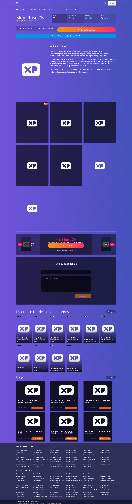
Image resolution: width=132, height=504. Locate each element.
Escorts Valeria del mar (56, 472)
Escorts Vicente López (89, 481)
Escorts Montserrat (71, 453)
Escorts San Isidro (38, 481)
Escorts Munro (37, 479)
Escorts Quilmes (70, 493)
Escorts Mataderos (21, 453)
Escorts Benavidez (55, 475)
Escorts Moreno (37, 488)
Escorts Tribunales (105, 458)
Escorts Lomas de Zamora (40, 493)
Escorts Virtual (87, 462)
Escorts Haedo (54, 486)
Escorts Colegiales (105, 449)
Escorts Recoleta (104, 456)
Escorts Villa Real (37, 462)
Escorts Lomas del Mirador (90, 486)
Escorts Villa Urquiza (71, 462)
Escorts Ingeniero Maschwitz (74, 477)
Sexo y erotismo (108, 404)
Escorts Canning (87, 491)
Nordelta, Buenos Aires (28, 21)
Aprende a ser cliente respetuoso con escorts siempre (97, 428)
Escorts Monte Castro (56, 453)
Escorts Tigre (69, 481)
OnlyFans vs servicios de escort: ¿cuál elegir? (32, 428)
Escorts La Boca (70, 451)
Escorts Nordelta (54, 479)
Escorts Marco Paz (105, 486)
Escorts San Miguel (55, 481)
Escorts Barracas (71, 447)
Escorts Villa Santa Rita (56, 462)
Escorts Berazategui (71, 491)
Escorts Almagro (37, 447)
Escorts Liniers (104, 451)
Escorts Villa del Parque (56, 460)
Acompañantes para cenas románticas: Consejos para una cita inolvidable (63, 428)
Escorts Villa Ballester (22, 484)
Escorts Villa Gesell (105, 472)
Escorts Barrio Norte (88, 447)
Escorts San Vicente (88, 493)
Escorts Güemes (87, 470)
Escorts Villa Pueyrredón (22, 462)
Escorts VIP (73, 248)
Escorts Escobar (20, 477)
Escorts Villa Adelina (105, 481)
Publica (111, 3)
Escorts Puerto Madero (89, 456)
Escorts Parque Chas (55, 456)
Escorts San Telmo (88, 458)
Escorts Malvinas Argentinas (107, 477)
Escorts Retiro (20, 458)
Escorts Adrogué (20, 491)
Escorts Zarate (54, 484)
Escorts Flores (37, 451)
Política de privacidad (37, 500)
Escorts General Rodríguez (40, 486)
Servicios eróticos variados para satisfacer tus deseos (31, 397)
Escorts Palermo (104, 453)
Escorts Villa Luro (87, 460)
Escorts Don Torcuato (106, 475)
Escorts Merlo (20, 488)
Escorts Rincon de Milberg (107, 479)
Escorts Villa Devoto (71, 460)
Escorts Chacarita (71, 449)
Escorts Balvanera (54, 447)
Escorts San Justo (88, 488)
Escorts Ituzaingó (71, 486)
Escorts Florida (37, 477)
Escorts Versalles (20, 460)
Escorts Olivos (70, 479)
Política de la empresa (23, 500)
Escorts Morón (54, 488)
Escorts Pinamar (20, 472)
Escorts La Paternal (88, 451)
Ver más (111, 309)
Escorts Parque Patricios (73, 456)
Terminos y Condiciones (53, 500)
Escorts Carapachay (88, 475)
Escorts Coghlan (87, 449)
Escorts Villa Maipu (38, 484)
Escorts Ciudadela (21, 486)
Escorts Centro (37, 470)
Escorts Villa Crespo (38, 460)
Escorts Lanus (20, 493)
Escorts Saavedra (37, 458)
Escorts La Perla (104, 470)
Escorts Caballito (37, 449)
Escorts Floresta (54, 451)
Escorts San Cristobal (55, 458)
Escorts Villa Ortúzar (105, 460)
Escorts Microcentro (38, 453)
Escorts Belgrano (104, 447)
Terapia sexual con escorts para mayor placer (97, 397)
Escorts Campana (71, 475)
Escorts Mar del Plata (55, 470)
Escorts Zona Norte (38, 475)
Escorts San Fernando (22, 481)
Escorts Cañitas (54, 449)
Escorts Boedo (20, 449)
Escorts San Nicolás (71, 458)
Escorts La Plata (20, 470)
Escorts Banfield (54, 491)
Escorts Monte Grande (56, 493)
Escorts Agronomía (21, 447)
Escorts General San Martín (57, 477)
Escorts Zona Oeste (71, 484)
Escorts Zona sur (104, 488)
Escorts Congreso (21, 451)
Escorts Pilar (86, 479)
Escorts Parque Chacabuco (40, 456)
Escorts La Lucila (87, 477)
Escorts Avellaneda (38, 491)
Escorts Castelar (104, 484)
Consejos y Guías (41, 404)
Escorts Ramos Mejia (72, 488)
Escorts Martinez (20, 479)
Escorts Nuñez (87, 453)
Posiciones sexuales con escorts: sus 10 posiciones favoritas (64, 397)
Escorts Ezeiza (104, 491)
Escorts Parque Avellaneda (23, 456)
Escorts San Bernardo (72, 472)
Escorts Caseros (87, 484)
